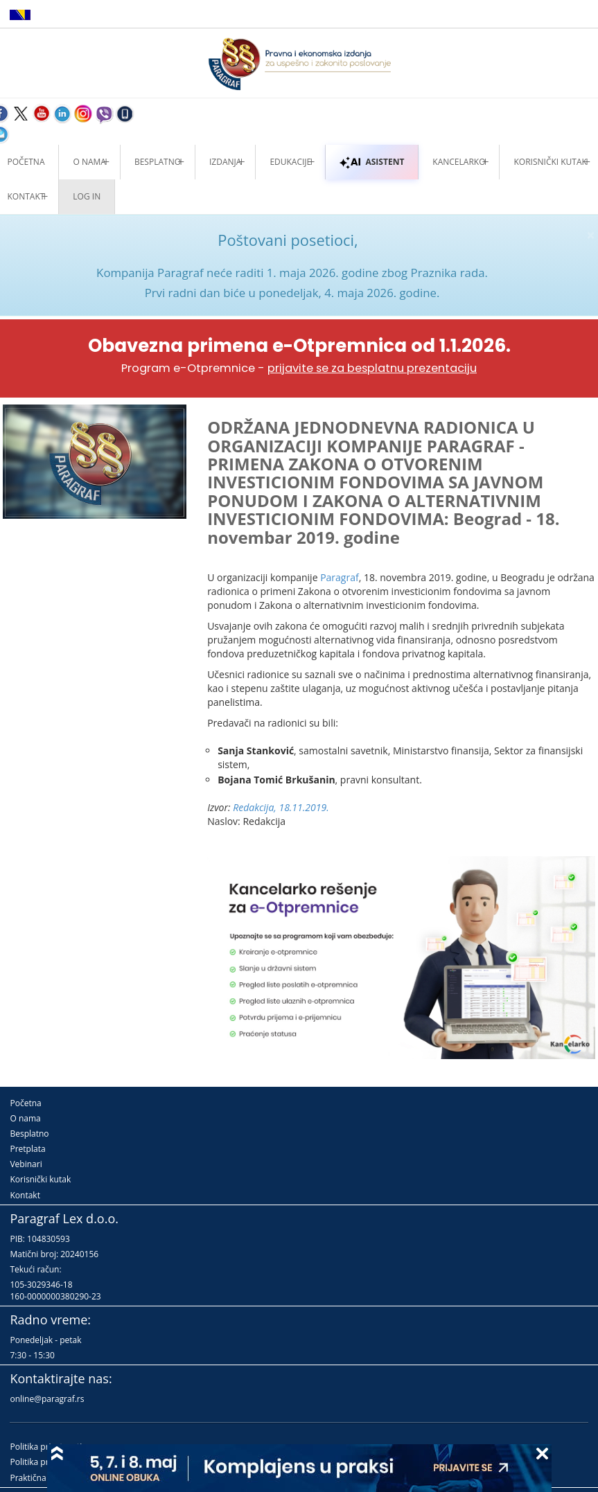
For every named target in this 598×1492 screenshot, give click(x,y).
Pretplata (27, 1149)
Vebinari (26, 1164)
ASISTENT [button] (372, 162)
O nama (89, 162)
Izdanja (225, 162)
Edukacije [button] (290, 162)
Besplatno (157, 162)
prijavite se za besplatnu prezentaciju (372, 368)
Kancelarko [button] (458, 162)
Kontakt (24, 1195)
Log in (86, 196)
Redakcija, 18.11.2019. (281, 807)
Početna (25, 1103)
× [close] (591, 235)
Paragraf (339, 577)
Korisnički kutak (40, 1179)
